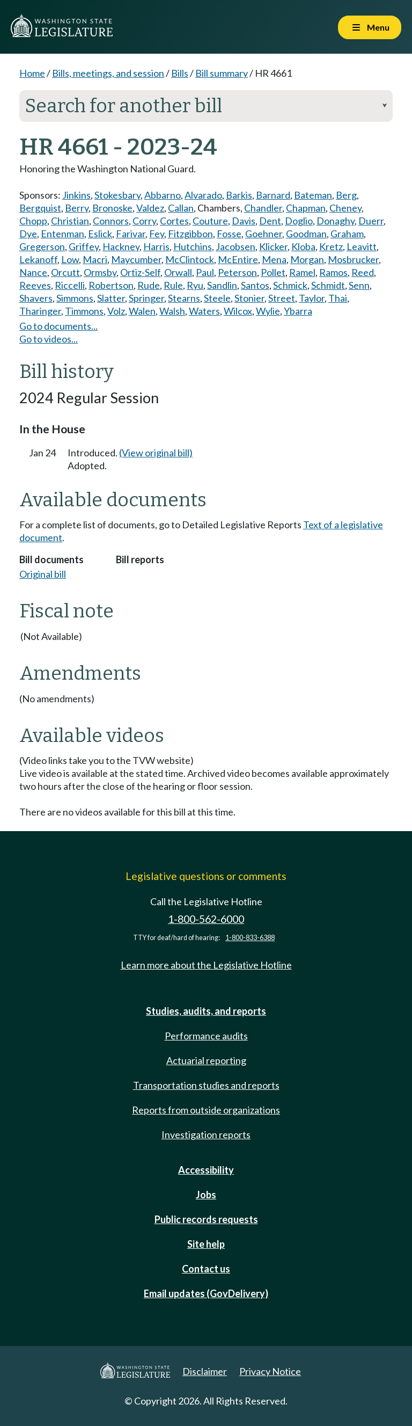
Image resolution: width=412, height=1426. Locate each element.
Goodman (306, 233)
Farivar (130, 233)
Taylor (312, 298)
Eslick (100, 233)
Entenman (62, 233)
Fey (156, 233)
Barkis (239, 195)
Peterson (237, 272)
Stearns (184, 298)
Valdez (150, 208)
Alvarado (203, 195)
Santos (255, 285)
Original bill (42, 574)
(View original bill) (156, 453)
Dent (270, 221)
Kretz (331, 246)
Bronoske (112, 208)
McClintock (189, 259)
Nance (33, 272)
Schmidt (328, 285)
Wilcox (238, 311)
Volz (116, 311)
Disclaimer (204, 1371)
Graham (347, 233)
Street (281, 298)
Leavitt (362, 246)
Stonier (249, 298)
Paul (205, 272)
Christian (70, 221)
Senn (359, 285)
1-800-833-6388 (250, 938)
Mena (274, 259)
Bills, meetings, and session (108, 73)
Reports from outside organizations (206, 1110)
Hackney (120, 246)
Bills (179, 73)
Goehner (263, 233)
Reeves (35, 285)
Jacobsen (235, 246)
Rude (148, 285)
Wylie (268, 311)
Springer (146, 298)
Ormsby (100, 272)
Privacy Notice (270, 1371)
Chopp (33, 221)
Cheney (345, 208)
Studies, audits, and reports (206, 1011)
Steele (217, 298)
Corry (144, 221)
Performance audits (206, 1036)
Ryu (195, 285)
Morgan (307, 259)
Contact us (206, 1269)
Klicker (273, 246)
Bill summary (221, 73)
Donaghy (336, 221)
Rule (173, 285)
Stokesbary (117, 195)
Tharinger (40, 311)
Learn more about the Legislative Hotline (206, 965)
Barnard (273, 195)
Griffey (84, 246)
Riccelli (70, 285)
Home (32, 73)
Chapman (306, 208)
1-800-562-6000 (206, 919)
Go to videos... (48, 339)
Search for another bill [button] (206, 105)
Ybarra (298, 311)
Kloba (303, 246)
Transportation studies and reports (206, 1085)
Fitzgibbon (190, 233)
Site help (206, 1244)
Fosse (229, 233)
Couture (210, 221)
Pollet (273, 272)
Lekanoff (38, 259)
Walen (142, 311)
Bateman (313, 195)
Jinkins (76, 195)
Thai (337, 298)
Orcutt (65, 272)
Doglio (299, 221)
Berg (346, 195)
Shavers (36, 298)
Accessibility (206, 1170)
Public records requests (206, 1219)
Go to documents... (58, 326)
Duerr (371, 221)
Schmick (290, 285)
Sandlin (222, 285)
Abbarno (162, 195)
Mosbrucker (353, 259)
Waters (204, 311)
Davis (243, 221)
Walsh (172, 311)
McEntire (238, 259)
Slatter (111, 298)
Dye (28, 233)
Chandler (263, 208)
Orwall (178, 272)
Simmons (74, 298)
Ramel (302, 272)
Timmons (84, 311)
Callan (181, 208)
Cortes (174, 221)
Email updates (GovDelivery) (206, 1293)
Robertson (111, 285)
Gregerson (42, 246)
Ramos (333, 272)
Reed (362, 272)
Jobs (206, 1195)
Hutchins (192, 246)
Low (70, 259)
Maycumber (136, 259)
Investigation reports (206, 1134)
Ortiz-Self (140, 272)
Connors (111, 221)
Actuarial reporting (206, 1060)
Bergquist (40, 208)
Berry (77, 208)
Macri (95, 259)
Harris (156, 246)
